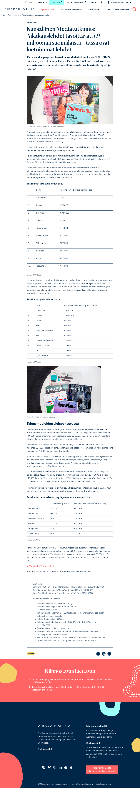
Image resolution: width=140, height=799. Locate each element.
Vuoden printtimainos (77, 2)
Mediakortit (97, 2)
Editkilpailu (57, 2)
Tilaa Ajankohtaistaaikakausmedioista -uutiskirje (101, 769)
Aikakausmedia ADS (97, 726)
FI (26, 2)
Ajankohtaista (47, 9)
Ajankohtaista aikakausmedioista (35, 15)
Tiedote (31, 653)
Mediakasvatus (93, 9)
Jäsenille (107, 9)
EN (30, 2)
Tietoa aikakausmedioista (70, 9)
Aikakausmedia (122, 9)
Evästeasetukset (103, 784)
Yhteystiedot (41, 2)
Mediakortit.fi (93, 743)
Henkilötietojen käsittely (81, 784)
